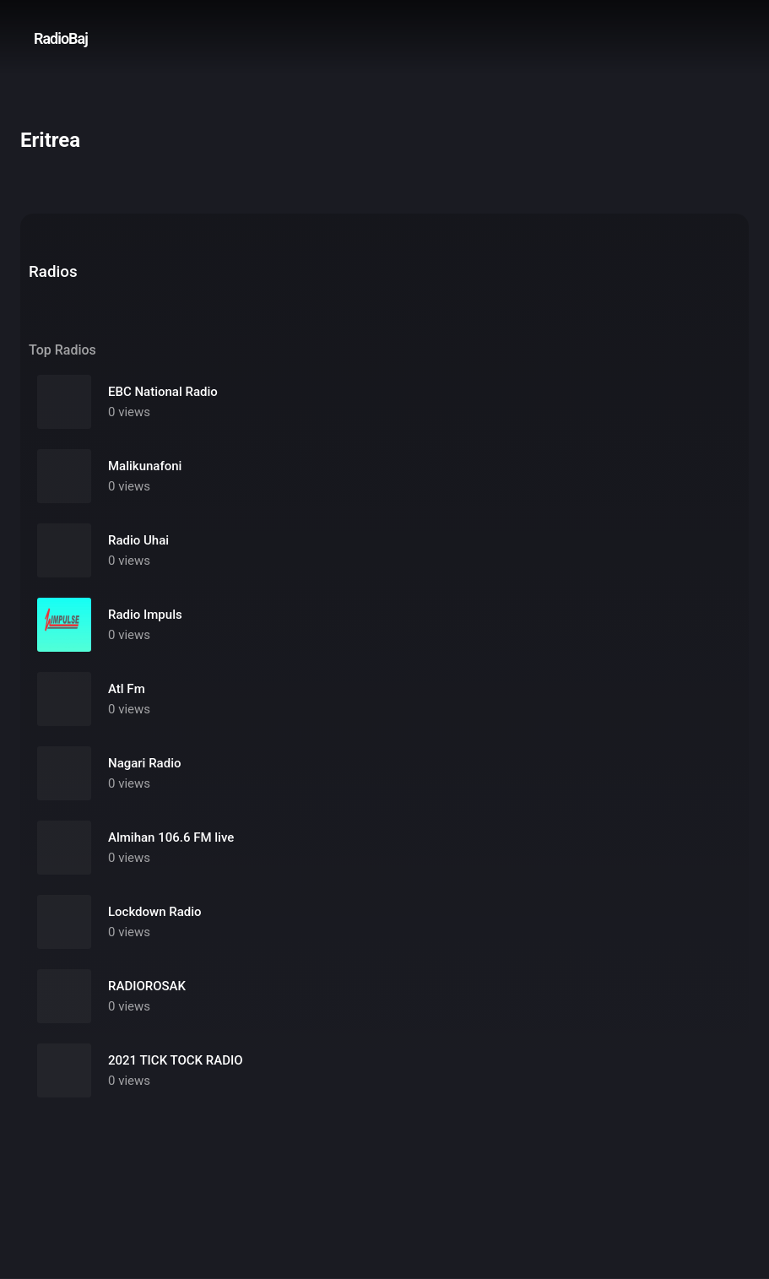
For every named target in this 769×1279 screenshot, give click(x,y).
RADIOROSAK (147, 986)
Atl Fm (126, 688)
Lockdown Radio (155, 911)
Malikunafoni (144, 466)
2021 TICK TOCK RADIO (175, 1060)
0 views (129, 412)
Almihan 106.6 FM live (171, 837)
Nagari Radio (144, 763)
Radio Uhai (138, 540)
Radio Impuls (145, 614)
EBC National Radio (163, 391)
